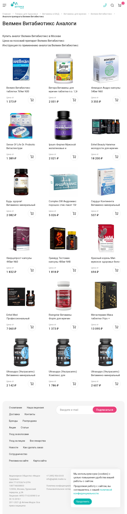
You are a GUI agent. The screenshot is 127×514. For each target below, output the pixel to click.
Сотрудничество (18, 454)
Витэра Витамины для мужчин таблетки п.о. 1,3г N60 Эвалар (63, 91)
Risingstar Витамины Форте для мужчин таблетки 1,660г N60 (60, 318)
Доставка (14, 414)
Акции (12, 427)
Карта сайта (39, 460)
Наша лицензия (35, 407)
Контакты (30, 414)
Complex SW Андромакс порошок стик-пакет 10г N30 (63, 205)
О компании (15, 407)
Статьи (25, 427)
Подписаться (104, 409)
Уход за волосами (19, 434)
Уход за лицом (17, 440)
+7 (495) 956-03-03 (55, 476)
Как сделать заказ (33, 447)
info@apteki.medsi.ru (56, 479)
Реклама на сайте (18, 460)
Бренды (13, 421)
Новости (13, 447)
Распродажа (30, 421)
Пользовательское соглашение (61, 489)
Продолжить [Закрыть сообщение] (82, 501)
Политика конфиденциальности (61, 486)
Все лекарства (38, 440)
